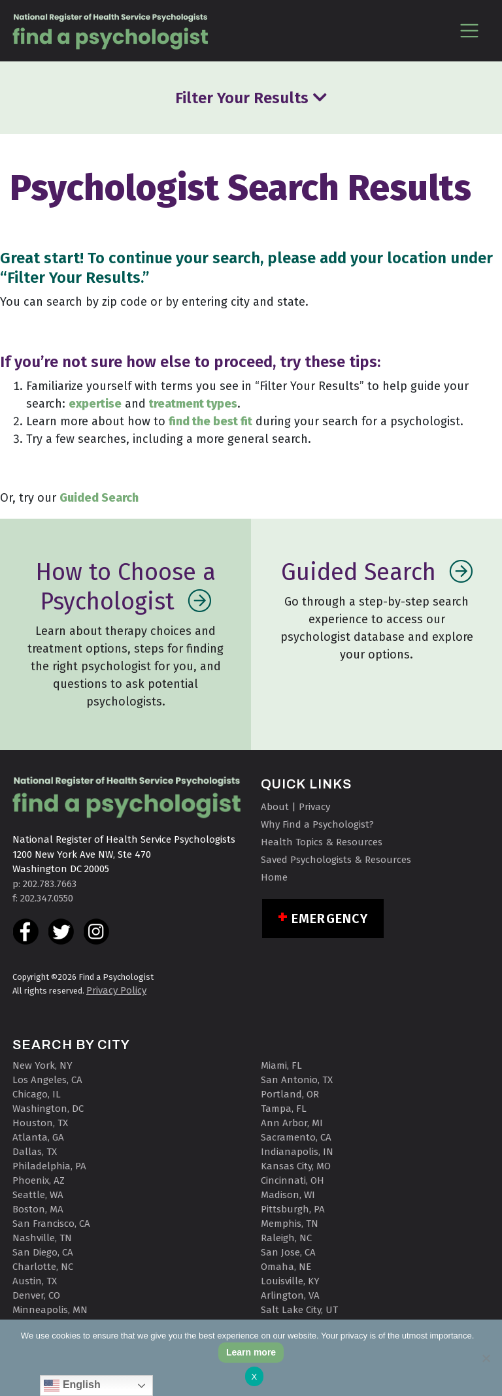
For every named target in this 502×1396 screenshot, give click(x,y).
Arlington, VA (290, 1295)
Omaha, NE (286, 1267)
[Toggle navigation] (469, 30)
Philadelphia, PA (49, 1166)
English (72, 1385)
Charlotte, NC (42, 1267)
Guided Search (99, 498)
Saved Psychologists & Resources (336, 860)
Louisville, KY (290, 1281)
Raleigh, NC (286, 1238)
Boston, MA (37, 1209)
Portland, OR (290, 1094)
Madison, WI (288, 1195)
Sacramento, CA (296, 1137)
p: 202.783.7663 (44, 884)
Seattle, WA (37, 1195)
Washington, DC (48, 1108)
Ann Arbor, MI (292, 1123)
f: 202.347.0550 (42, 898)
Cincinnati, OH (292, 1180)
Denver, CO (36, 1295)
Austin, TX (34, 1281)
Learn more (251, 1352)
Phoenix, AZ (38, 1180)
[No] (485, 1358)
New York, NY (42, 1065)
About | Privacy (295, 807)
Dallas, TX (34, 1152)
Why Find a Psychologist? (317, 824)
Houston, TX (40, 1123)
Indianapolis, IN (297, 1152)
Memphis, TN (289, 1223)
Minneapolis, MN (50, 1310)
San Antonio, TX (297, 1080)
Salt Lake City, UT (299, 1310)
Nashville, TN (42, 1238)
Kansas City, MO (296, 1166)
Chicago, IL (36, 1094)
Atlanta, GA (38, 1137)
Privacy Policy (116, 990)
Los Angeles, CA (47, 1080)
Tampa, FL (284, 1108)
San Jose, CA (288, 1252)
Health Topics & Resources (321, 842)
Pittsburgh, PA (293, 1209)
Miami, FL (281, 1065)
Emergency (330, 918)
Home (274, 877)
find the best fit (210, 421)
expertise (95, 404)
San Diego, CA (42, 1252)
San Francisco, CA (51, 1223)
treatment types (193, 404)
